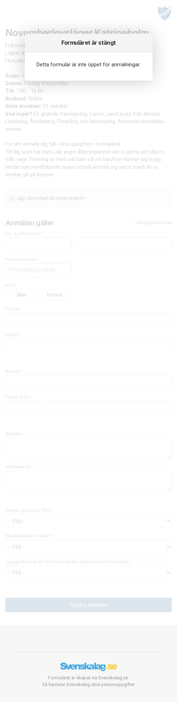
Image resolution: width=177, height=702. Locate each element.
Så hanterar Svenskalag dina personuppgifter (88, 684)
